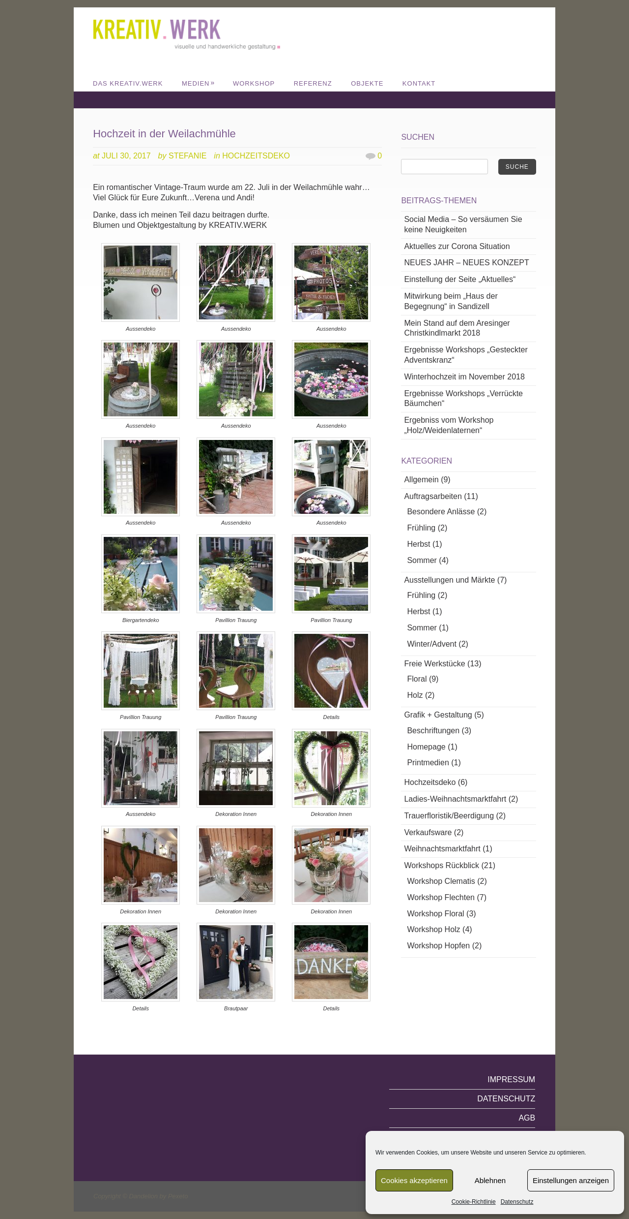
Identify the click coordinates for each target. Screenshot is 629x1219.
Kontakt (418, 83)
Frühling (421, 528)
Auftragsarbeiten (432, 496)
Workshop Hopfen (438, 945)
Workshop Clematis (441, 881)
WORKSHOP (254, 83)
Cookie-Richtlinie (474, 1201)
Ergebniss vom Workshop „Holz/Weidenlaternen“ (448, 425)
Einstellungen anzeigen (571, 1180)
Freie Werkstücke (434, 663)
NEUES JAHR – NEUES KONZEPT (466, 262)
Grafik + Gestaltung (438, 715)
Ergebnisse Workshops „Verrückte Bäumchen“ (463, 398)
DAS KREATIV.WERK (128, 83)
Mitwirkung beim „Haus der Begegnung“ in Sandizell (450, 301)
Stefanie (187, 156)
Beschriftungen (433, 730)
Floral (417, 679)
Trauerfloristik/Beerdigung (449, 816)
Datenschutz (517, 1201)
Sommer (421, 560)
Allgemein (421, 479)
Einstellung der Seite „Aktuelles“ (459, 279)
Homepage (426, 747)
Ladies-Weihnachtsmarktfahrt (455, 799)
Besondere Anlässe (441, 511)
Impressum (511, 1079)
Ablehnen (490, 1180)
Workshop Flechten (441, 897)
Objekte (367, 83)
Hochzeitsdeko (256, 156)
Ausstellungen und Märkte (449, 580)
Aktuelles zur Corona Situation (457, 246)
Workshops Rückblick (441, 865)
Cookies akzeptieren (414, 1180)
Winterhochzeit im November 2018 (464, 377)
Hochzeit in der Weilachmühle (164, 133)
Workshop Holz (433, 929)
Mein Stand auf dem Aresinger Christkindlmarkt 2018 (457, 328)
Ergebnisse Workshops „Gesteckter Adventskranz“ (465, 354)
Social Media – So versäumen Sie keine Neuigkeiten (463, 224)
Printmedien (428, 762)
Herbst (418, 544)
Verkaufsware (428, 832)
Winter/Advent (431, 644)
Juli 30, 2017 (126, 156)
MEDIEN (198, 83)
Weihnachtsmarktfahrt (442, 848)
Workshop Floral (435, 913)
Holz (415, 695)
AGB (526, 1118)
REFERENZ (313, 83)
